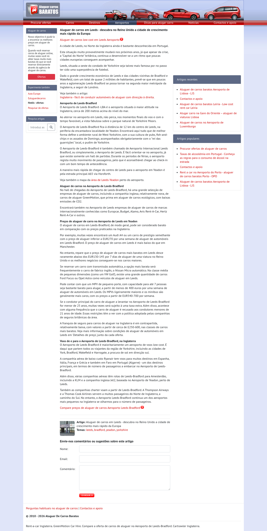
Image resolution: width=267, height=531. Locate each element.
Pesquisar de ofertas (38, 108)
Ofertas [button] (41, 76)
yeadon (110, 430)
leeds (89, 430)
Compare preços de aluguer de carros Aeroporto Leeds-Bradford (100, 408)
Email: (64, 459)
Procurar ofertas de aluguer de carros (203, 148)
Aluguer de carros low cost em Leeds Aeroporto (89, 40)
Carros (70, 22)
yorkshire (122, 430)
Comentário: (68, 469)
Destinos (94, 22)
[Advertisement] (41, 191)
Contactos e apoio (225, 22)
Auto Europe (34, 93)
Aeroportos (122, 22)
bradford (99, 430)
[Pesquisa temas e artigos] (37, 127)
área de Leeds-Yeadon (105, 180)
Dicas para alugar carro (158, 22)
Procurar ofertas (41, 22)
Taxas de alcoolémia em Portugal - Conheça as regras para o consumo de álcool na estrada (207, 158)
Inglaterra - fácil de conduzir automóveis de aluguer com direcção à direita (107, 97)
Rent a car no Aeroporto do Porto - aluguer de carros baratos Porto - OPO (206, 174)
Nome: (64, 449)
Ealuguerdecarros (37, 98)
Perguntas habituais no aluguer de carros (52, 508)
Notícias (193, 22)
